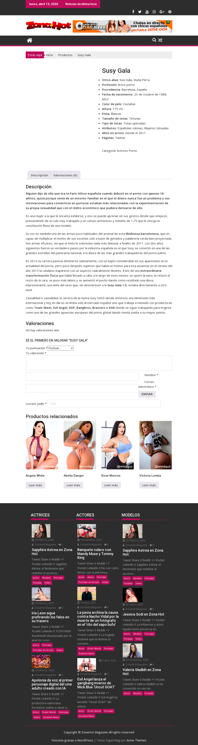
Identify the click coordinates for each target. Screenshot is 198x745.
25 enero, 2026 (133, 603)
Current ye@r (36, 404)
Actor (81, 576)
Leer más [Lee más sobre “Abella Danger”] (73, 485)
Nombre (151, 375)
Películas (63, 710)
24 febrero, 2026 (43, 602)
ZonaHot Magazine (44, 544)
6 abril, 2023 (106, 654)
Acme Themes (136, 738)
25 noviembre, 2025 (136, 658)
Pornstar (58, 577)
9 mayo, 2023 (107, 588)
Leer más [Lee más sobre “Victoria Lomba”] (149, 485)
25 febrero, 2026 (43, 539)
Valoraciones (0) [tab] (65, 175)
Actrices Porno (127, 151)
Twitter (120, 138)
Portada (37, 582)
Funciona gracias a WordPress (72, 738)
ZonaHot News (51, 715)
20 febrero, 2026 (43, 668)
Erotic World (49, 710)
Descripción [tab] (39, 175)
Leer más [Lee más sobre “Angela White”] (35, 485)
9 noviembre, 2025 (89, 539)
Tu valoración (36, 353)
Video (48, 582)
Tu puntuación (36, 348)
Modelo (46, 577)
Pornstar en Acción (43, 648)
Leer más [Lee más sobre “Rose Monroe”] (111, 485)
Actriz (36, 577)
